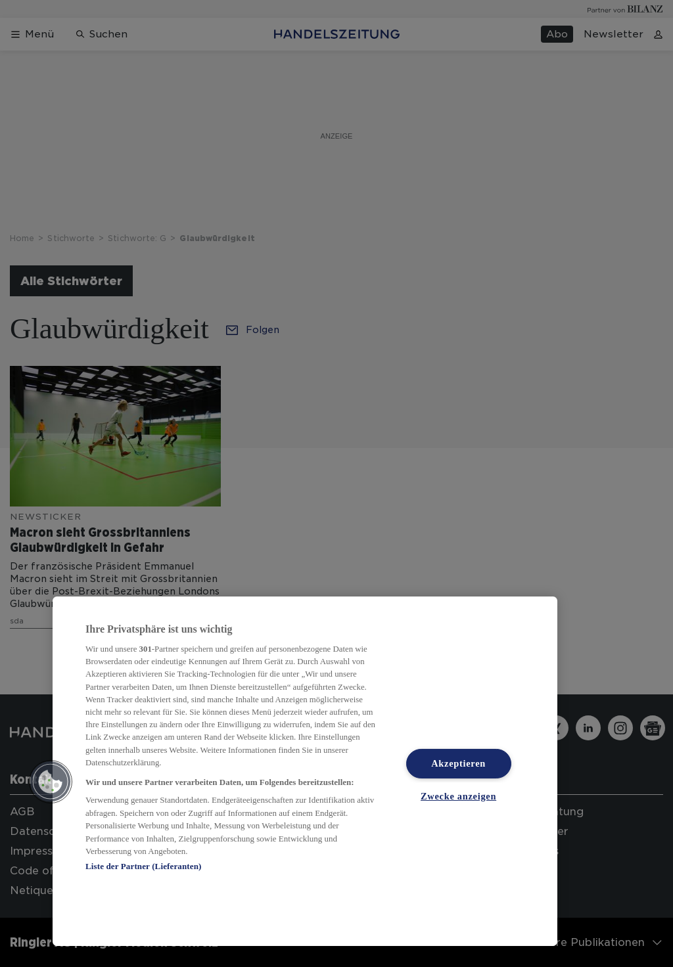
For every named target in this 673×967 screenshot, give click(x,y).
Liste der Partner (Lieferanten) (143, 866)
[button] (51, 782)
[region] (305, 771)
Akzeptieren (458, 763)
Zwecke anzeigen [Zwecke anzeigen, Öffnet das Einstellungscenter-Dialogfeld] (458, 796)
